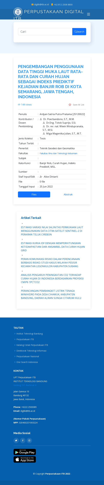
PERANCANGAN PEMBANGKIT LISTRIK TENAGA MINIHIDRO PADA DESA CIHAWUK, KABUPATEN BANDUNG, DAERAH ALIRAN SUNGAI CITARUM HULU (51, 296)
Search (79, 33)
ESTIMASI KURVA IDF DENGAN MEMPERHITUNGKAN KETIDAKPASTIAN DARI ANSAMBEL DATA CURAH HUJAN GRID (53, 248)
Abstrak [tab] (68, 196)
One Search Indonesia (27, 362)
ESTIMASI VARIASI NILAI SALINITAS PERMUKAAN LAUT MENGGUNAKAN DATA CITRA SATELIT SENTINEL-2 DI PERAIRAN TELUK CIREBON (52, 233)
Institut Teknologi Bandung (29, 334)
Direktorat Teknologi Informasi (31, 351)
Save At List (76, 106)
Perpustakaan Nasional (27, 356)
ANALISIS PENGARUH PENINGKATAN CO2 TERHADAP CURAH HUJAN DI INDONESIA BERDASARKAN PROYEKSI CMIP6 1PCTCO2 (52, 280)
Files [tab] (34, 196)
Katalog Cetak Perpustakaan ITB (32, 345)
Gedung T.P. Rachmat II (24, 385)
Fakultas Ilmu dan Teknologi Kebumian (58, 155)
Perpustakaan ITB (25, 339)
